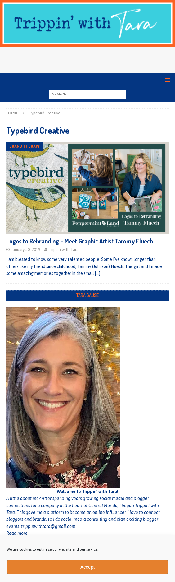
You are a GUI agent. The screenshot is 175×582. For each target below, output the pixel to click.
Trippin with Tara (64, 249)
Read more (17, 533)
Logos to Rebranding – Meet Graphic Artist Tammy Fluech (79, 241)
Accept (87, 567)
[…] (97, 273)
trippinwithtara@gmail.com (48, 526)
